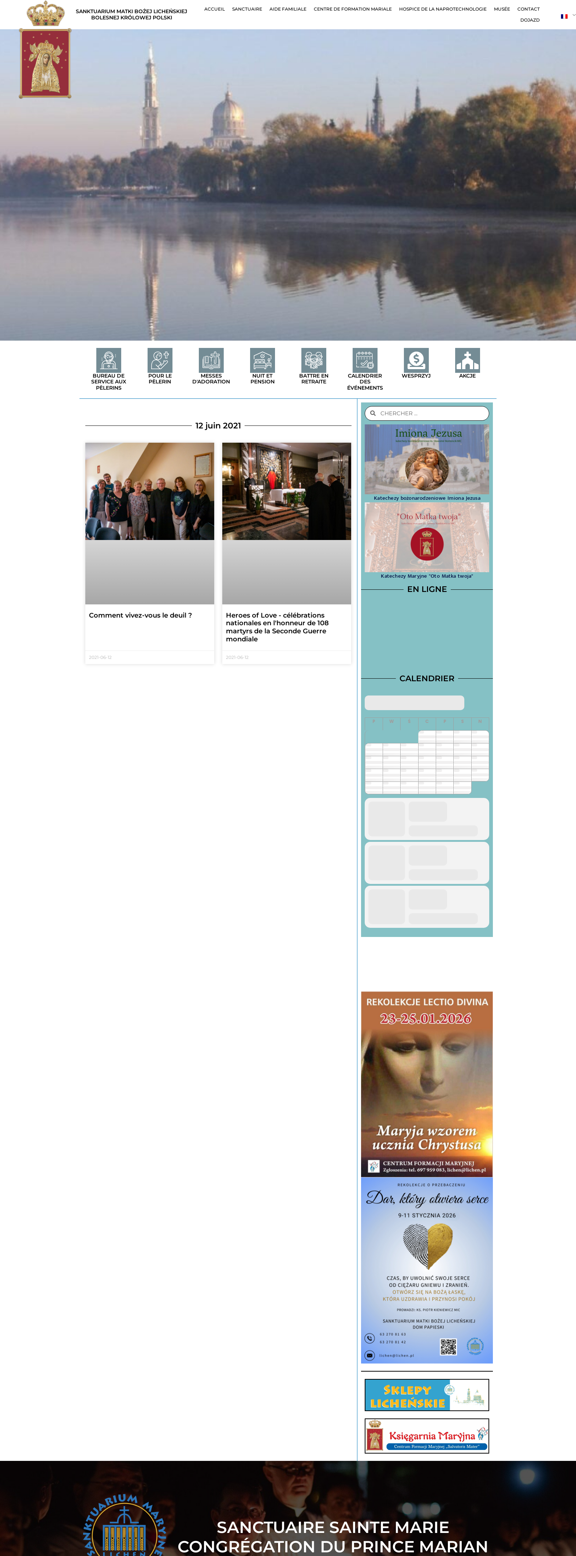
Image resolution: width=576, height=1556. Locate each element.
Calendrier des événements (365, 381)
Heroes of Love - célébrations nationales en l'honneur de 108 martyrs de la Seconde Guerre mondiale (277, 627)
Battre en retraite (313, 378)
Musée (502, 9)
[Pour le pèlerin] (160, 360)
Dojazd (530, 20)
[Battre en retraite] (313, 360)
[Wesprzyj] (416, 360)
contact (528, 9)
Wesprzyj (416, 375)
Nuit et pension (262, 378)
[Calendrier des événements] (365, 360)
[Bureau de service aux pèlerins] (108, 360)
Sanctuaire (247, 9)
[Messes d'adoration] (211, 360)
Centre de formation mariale (353, 9)
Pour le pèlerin (160, 378)
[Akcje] (467, 360)
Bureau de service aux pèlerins (108, 381)
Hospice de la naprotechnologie (443, 9)
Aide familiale (288, 9)
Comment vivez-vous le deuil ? (140, 615)
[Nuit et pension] (262, 360)
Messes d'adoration (211, 378)
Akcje (467, 375)
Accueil (214, 9)
